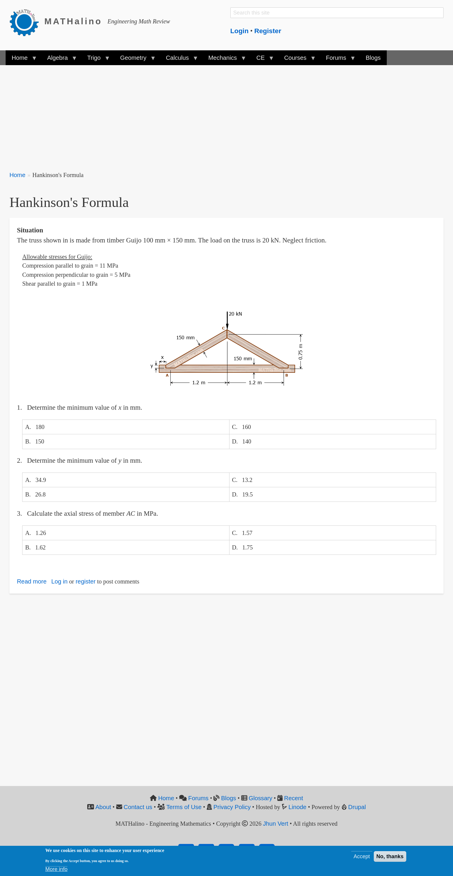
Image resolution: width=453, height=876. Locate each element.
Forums (198, 798)
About (103, 807)
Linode (298, 807)
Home (17, 175)
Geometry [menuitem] (135, 59)
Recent (293, 798)
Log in (59, 581)
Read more (31, 581)
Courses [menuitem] (297, 59)
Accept (362, 856)
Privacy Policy (232, 807)
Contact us (138, 807)
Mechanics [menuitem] (224, 59)
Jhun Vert (275, 823)
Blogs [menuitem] (373, 57)
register (86, 581)
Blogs (228, 798)
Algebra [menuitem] (59, 59)
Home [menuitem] (21, 59)
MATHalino (73, 21)
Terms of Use (183, 807)
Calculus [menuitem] (179, 59)
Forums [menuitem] (337, 59)
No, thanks (390, 856)
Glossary (260, 798)
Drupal (357, 807)
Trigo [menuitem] (95, 59)
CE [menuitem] (262, 59)
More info (56, 869)
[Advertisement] (186, 114)
